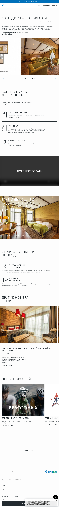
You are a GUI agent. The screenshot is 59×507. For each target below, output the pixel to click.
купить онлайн (44, 5)
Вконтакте (5, 496)
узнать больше (8, 426)
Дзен (16, 499)
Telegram (17, 496)
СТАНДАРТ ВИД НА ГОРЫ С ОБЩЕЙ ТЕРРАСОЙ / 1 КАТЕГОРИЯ (26, 349)
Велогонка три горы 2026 (16, 418)
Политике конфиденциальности (44, 504)
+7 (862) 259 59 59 (22, 32)
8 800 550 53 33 (36, 1)
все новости (29, 451)
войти (54, 5)
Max (3, 499)
